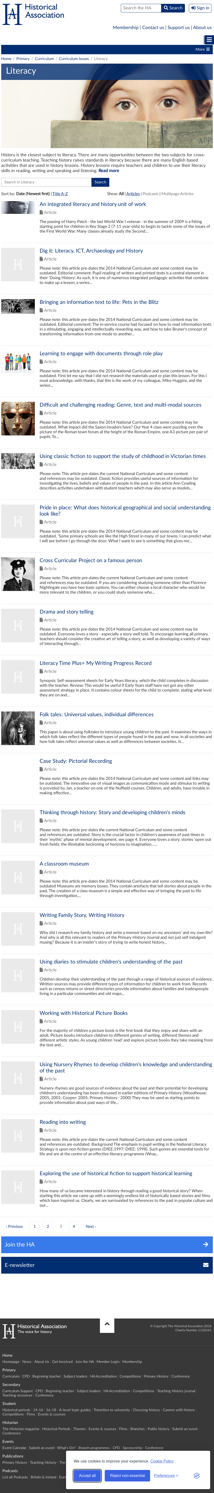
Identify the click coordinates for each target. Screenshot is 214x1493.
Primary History (156, 1376)
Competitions (163, 49)
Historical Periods (56, 1429)
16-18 (51, 1410)
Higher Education (121, 39)
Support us (179, 27)
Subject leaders (95, 49)
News (26, 1362)
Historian (162, 39)
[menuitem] (16, 40)
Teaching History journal (176, 1391)
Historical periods (16, 1410)
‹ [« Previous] (6, 1226)
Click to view (107, 222)
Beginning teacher (60, 49)
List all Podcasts (15, 1477)
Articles (133, 194)
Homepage (10, 1362)
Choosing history (146, 1410)
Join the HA (84, 1362)
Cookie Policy (162, 1461)
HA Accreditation (129, 49)
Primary (16, 39)
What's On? (66, 1448)
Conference (180, 1376)
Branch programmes (94, 1448)
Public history (158, 1429)
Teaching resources (17, 1395)
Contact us (153, 27)
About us (202, 27)
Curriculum (13, 49)
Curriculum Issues (74, 59)
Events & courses (52, 1414)
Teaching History (43, 1462)
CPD (34, 49)
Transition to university (112, 1410)
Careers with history (179, 1410)
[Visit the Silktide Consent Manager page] (196, 1475)
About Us (41, 1362)
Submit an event (184, 1429)
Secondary (48, 39)
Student (81, 39)
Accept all (87, 1476)
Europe (64, 1477)
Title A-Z (60, 194)
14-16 (38, 1410)
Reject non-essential (127, 1476)
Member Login (108, 1362)
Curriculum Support (17, 1391)
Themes (79, 1429)
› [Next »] (95, 1226)
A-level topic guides (75, 1410)
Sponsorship (132, 1448)
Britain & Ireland (43, 1477)
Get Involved (62, 1362)
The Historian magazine (20, 1429)
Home (6, 59)
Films (31, 1414)
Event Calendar (14, 1448)
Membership (126, 27)
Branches (137, 1429)
